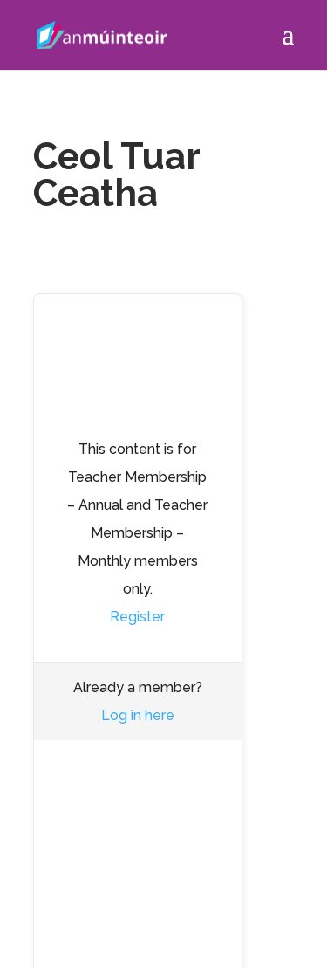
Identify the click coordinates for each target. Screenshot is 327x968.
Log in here (137, 715)
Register (137, 616)
